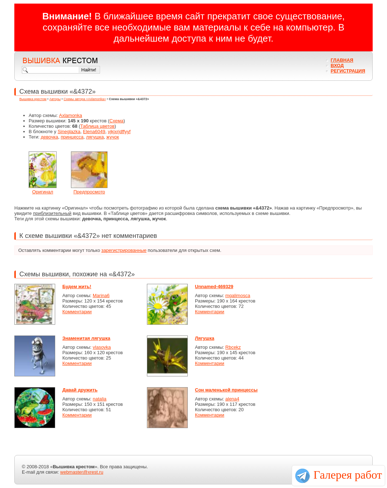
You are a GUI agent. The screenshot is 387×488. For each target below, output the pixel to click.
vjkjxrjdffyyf (119, 131)
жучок (112, 137)
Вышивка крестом (33, 99)
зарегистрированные (124, 250)
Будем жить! (76, 286)
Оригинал (42, 191)
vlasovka (102, 347)
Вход (337, 65)
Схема (116, 120)
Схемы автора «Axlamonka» (85, 99)
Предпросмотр (89, 191)
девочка (49, 137)
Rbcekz (233, 347)
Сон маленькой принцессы (226, 390)
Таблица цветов (97, 126)
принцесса (72, 137)
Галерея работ (348, 474)
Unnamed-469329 (214, 286)
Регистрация (348, 71)
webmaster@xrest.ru (81, 472)
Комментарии (77, 311)
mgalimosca (237, 295)
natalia (99, 399)
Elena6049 (94, 131)
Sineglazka (69, 131)
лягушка (95, 137)
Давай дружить (79, 390)
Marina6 (101, 295)
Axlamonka (70, 115)
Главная (342, 60)
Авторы (55, 99)
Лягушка (204, 338)
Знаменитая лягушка (86, 338)
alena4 (232, 399)
